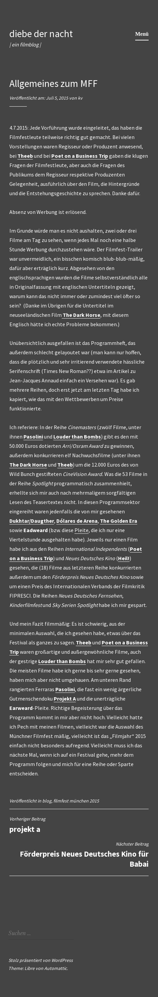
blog (46, 801)
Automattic (55, 968)
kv (80, 98)
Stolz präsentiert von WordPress (40, 960)
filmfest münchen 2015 (76, 801)
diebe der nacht (41, 33)
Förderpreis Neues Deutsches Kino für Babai (79, 855)
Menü (142, 34)
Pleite (81, 530)
